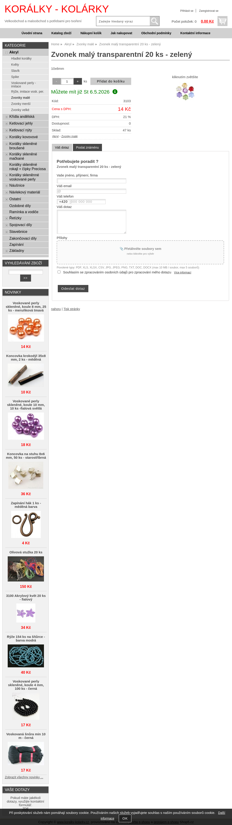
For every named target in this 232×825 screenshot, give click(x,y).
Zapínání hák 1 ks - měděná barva (26, 505)
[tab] (62, 147)
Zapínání (16, 244)
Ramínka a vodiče (23, 212)
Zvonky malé (69, 136)
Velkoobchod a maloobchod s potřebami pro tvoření (43, 21)
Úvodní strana (32, 33)
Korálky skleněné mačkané (23, 156)
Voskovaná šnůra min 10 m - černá (26, 736)
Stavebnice (18, 231)
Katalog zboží (61, 33)
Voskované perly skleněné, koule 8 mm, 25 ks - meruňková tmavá (26, 306)
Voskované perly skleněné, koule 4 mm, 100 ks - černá (26, 685)
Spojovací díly (20, 225)
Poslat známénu (87, 147)
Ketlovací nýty (20, 130)
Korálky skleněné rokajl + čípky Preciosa (27, 166)
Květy (15, 64)
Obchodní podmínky (156, 33)
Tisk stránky (71, 309)
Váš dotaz (62, 147)
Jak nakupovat (121, 33)
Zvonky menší (20, 104)
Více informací (182, 272)
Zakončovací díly (22, 238)
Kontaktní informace (195, 33)
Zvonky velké (20, 110)
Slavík (15, 70)
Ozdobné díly (20, 206)
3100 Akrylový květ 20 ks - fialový (26, 597)
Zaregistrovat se (208, 10)
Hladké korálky (21, 58)
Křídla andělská (21, 116)
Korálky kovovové (23, 137)
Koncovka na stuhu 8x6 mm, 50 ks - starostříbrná (26, 455)
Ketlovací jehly (21, 123)
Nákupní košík (91, 33)
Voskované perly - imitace (23, 84)
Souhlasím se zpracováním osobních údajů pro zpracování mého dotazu (117, 272)
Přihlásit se (186, 10)
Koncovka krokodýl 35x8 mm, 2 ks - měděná (26, 357)
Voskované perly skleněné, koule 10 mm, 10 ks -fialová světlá (26, 404)
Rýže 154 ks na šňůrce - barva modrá (26, 638)
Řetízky (15, 218)
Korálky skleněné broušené (23, 146)
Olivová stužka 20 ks (26, 552)
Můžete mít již (84, 92)
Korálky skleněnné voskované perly (24, 177)
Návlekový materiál (24, 192)
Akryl (55, 136)
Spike (15, 77)
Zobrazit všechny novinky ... (24, 777)
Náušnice (16, 185)
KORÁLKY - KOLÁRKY (57, 8)
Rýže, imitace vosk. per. (27, 91)
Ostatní (15, 199)
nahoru (56, 309)
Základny (16, 250)
